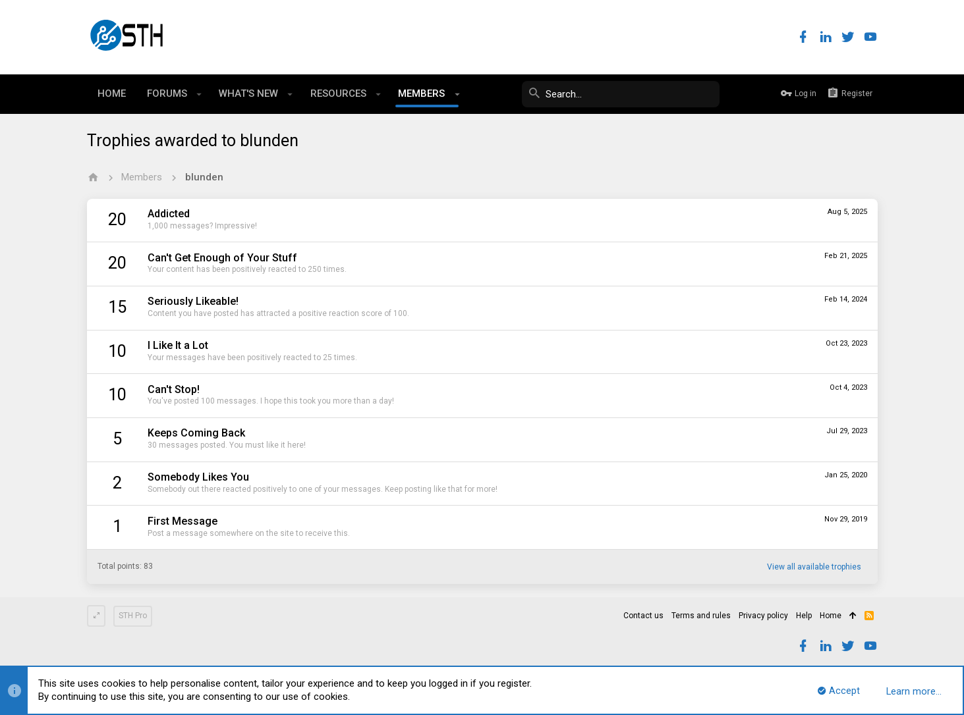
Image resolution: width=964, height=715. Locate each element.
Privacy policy (763, 615)
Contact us (643, 615)
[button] (199, 94)
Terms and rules (701, 615)
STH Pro (133, 615)
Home (830, 615)
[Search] (621, 94)
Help (804, 615)
